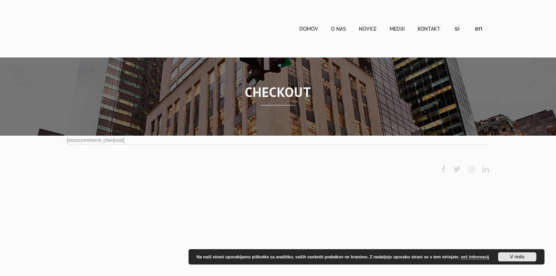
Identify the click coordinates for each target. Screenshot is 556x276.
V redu (517, 257)
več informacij (475, 257)
